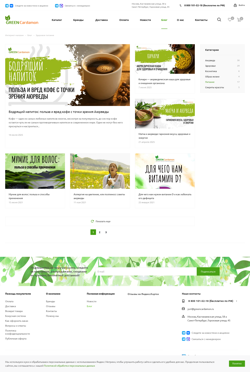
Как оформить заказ (16, 320)
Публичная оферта (15, 338)
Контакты (51, 310)
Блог (89, 306)
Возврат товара (14, 310)
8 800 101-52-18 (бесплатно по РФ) (204, 5)
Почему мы (52, 315)
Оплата (9, 301)
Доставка (10, 306)
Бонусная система (15, 315)
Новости (91, 301)
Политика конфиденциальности (17, 332)
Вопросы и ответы (15, 325)
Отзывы (50, 306)
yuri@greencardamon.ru (201, 308)
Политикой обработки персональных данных (69, 365)
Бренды (50, 301)
